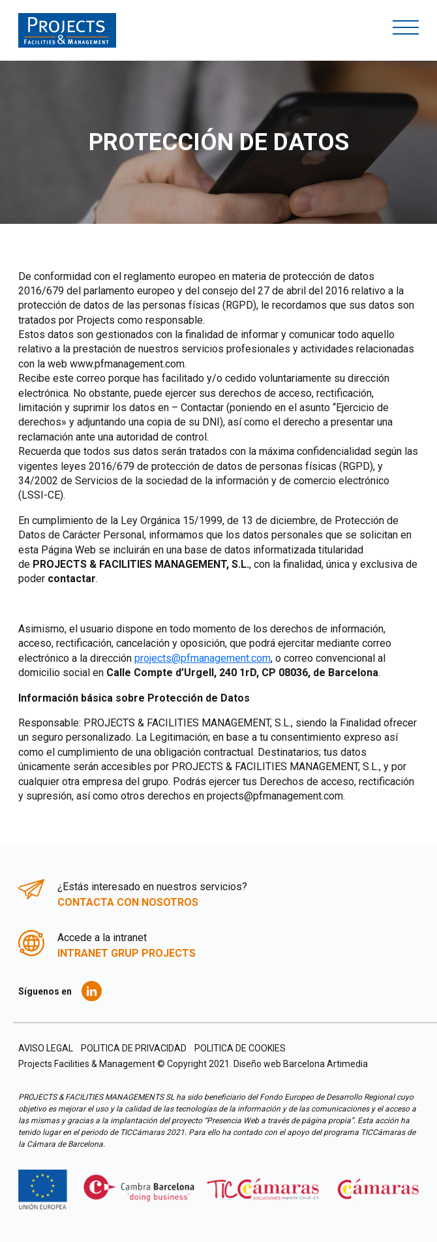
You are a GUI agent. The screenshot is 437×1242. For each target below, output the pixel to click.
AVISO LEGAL (45, 1048)
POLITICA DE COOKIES (240, 1048)
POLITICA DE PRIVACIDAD (134, 1048)
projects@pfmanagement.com (202, 658)
